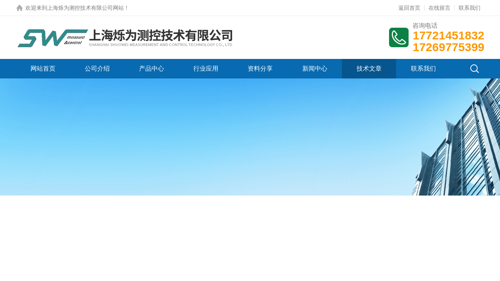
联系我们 (469, 8)
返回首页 (409, 8)
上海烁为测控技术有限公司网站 (85, 8)
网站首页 (42, 68)
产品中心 (151, 68)
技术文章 (369, 68)
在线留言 (439, 8)
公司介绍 (97, 68)
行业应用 (205, 68)
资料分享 (260, 68)
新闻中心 (314, 68)
